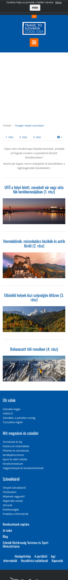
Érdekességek (11, 509)
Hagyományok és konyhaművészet (23, 468)
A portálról (40, 556)
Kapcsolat (57, 560)
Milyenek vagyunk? (14, 496)
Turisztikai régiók (13, 422)
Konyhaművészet (13, 463)
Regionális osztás (13, 500)
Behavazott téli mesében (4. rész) (34, 349)
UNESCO (8, 413)
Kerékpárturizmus (13, 455)
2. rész (23, 137)
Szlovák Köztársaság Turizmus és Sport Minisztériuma (25, 544)
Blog (5, 536)
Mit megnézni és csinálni (20, 433)
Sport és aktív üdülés (15, 459)
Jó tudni (7, 530)
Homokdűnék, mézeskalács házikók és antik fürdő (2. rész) (34, 243)
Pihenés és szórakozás (16, 450)
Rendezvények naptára (16, 524)
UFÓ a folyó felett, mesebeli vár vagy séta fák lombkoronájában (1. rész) (34, 189)
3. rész (37, 137)
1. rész (9, 137)
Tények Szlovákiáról (14, 487)
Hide (35, 7)
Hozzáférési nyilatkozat (34, 560)
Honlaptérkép (23, 556)
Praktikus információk (15, 514)
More (58, 2)
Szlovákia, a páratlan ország (19, 418)
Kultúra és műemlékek (16, 446)
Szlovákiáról (11, 479)
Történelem (10, 492)
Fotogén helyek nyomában (29, 125)
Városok (7, 505)
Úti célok (9, 400)
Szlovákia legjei (11, 409)
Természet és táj (12, 442)
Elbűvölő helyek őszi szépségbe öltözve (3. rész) (34, 297)
